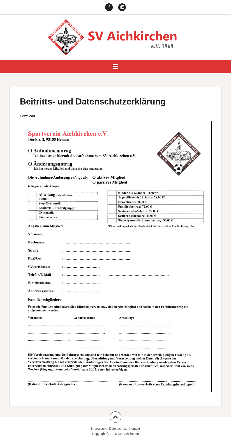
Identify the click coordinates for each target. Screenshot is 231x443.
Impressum (98, 428)
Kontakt (134, 428)
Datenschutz (118, 428)
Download (27, 116)
